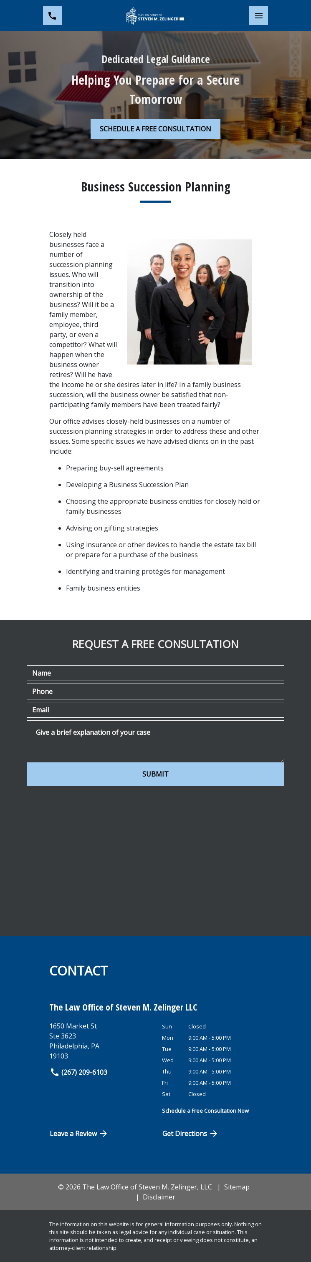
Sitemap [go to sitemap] (237, 1187)
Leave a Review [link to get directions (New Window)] (79, 1134)
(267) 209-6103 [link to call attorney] (79, 1072)
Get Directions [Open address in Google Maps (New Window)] (190, 1134)
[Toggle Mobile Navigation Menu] (258, 15)
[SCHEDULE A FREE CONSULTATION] (155, 129)
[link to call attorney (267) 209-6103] (52, 15)
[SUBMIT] (155, 774)
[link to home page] (155, 15)
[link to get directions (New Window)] (102, 1041)
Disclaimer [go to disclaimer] (159, 1197)
